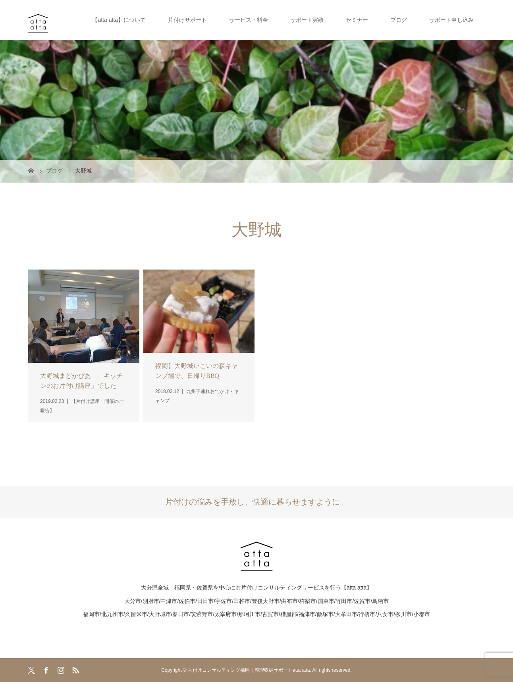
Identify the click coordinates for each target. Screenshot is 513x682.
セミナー (357, 20)
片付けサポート (187, 20)
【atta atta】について (119, 20)
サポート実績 (307, 20)
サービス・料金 (248, 20)
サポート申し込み (451, 20)
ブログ (398, 20)
